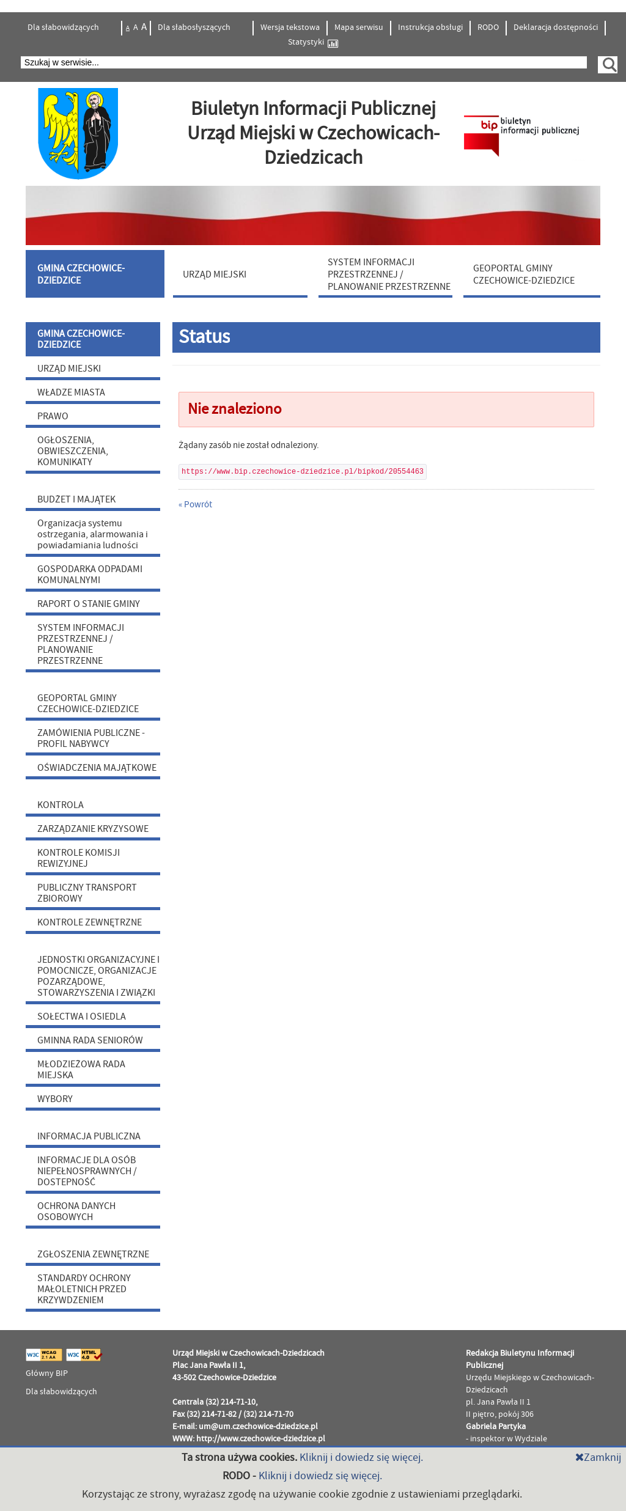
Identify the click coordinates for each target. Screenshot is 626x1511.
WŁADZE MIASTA (71, 392)
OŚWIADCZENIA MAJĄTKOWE (96, 768)
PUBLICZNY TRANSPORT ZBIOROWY (87, 893)
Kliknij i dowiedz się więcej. (361, 1457)
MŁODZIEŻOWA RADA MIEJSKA (81, 1069)
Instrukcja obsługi (430, 27)
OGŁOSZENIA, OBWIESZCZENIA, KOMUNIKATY (72, 451)
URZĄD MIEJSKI (69, 368)
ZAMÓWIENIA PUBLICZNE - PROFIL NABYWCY (91, 738)
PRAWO (52, 416)
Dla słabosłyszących (195, 27)
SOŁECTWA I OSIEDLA (81, 1016)
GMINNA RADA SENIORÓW (90, 1040)
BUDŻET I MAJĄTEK (76, 499)
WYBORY (55, 1099)
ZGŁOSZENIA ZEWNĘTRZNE (93, 1254)
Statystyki (313, 42)
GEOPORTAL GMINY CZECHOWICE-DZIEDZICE (88, 703)
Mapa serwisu (358, 27)
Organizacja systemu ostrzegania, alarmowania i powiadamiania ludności (92, 534)
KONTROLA (60, 805)
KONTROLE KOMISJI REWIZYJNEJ (78, 858)
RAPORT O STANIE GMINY (88, 604)
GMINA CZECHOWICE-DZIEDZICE (81, 339)
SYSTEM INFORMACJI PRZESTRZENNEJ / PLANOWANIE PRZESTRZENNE (80, 644)
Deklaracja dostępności (556, 27)
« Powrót (195, 504)
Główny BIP (47, 1373)
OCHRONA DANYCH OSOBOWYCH (76, 1211)
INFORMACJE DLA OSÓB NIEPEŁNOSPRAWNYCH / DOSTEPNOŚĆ (87, 1171)
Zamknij (598, 1457)
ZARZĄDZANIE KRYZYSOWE (93, 829)
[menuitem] (97, 274)
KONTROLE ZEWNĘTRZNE (89, 922)
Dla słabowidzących (64, 27)
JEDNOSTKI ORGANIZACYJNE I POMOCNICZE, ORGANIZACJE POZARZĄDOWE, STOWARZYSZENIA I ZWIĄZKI (98, 976)
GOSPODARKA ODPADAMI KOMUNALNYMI (89, 574)
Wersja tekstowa (290, 27)
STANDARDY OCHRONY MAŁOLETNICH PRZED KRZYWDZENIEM (84, 1289)
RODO (488, 27)
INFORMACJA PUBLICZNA (89, 1136)
